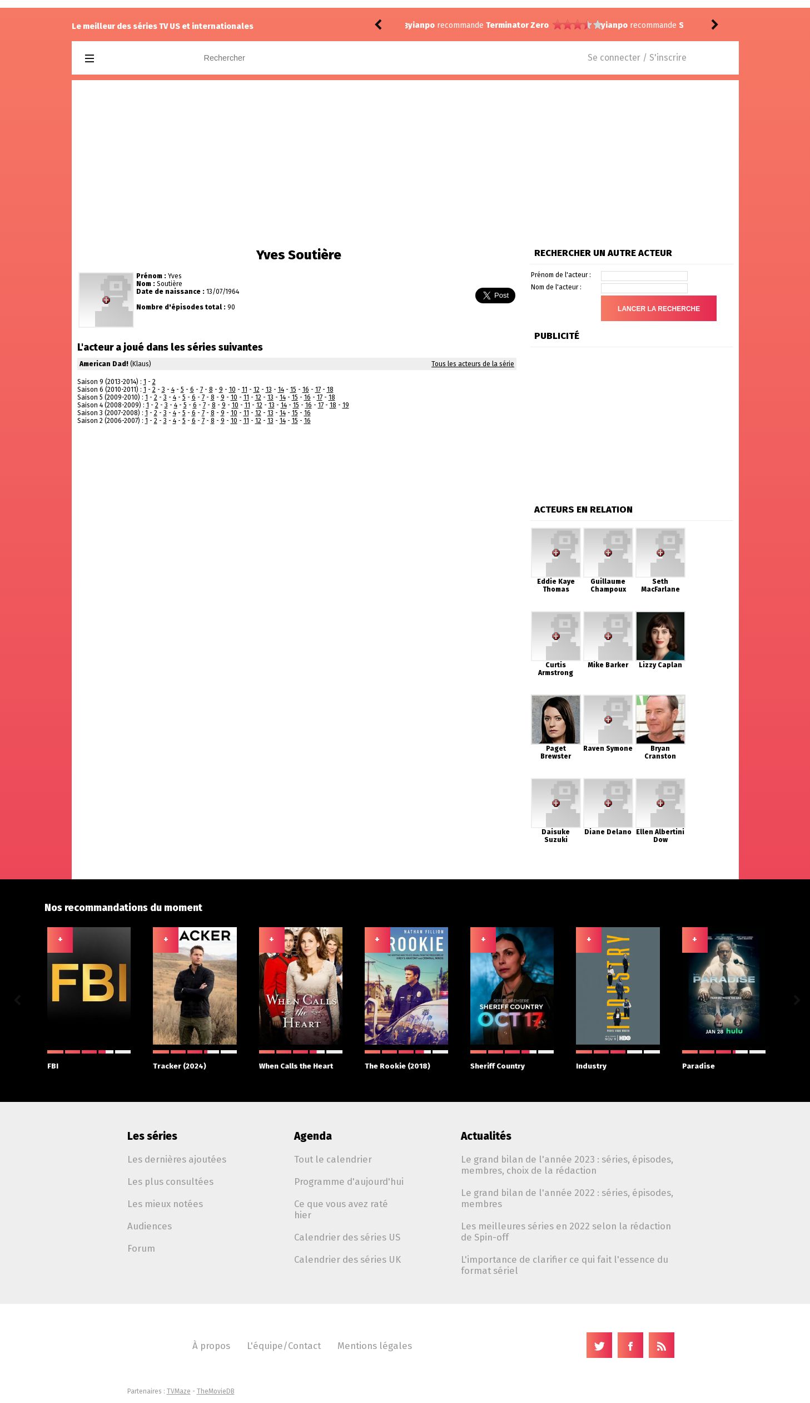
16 (305, 389)
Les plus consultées (170, 1181)
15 (293, 389)
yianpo (421, 25)
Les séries (152, 1136)
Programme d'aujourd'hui (349, 1181)
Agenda (313, 1136)
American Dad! (103, 364)
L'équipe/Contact (284, 1345)
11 (244, 389)
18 (330, 389)
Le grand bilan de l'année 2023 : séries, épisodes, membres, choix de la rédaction (567, 1165)
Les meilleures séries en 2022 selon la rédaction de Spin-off (566, 1231)
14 (281, 389)
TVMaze (179, 1391)
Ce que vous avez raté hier (341, 1209)
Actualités (486, 1136)
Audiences (149, 1226)
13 (269, 389)
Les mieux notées (165, 1203)
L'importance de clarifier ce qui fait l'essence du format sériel (564, 1265)
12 (257, 389)
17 (318, 389)
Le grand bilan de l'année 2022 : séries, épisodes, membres (567, 1198)
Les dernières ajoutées (176, 1159)
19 (345, 405)
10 (232, 389)
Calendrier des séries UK (347, 1259)
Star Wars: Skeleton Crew (535, 25)
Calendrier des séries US (347, 1237)
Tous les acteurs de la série (472, 364)
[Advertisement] (405, 164)
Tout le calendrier (333, 1159)
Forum (141, 1248)
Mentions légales (374, 1345)
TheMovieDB (216, 1391)
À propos (211, 1345)
